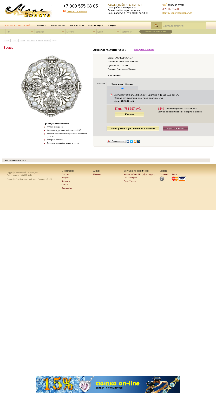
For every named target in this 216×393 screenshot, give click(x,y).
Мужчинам (77, 25)
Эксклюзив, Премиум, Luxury (38, 40)
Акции (112, 25)
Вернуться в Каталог (144, 49)
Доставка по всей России (136, 170)
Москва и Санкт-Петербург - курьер (139, 174)
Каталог (14, 40)
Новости (65, 174)
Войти (165, 13)
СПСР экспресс (130, 177)
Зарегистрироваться (181, 13)
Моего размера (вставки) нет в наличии (133, 128)
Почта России (130, 181)
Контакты (66, 181)
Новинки (97, 174)
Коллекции (95, 25)
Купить (129, 114)
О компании (68, 170)
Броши (22, 40)
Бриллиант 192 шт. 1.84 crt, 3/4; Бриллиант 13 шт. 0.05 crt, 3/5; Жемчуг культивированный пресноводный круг (147, 98)
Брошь (54, 40)
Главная (6, 40)
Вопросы (65, 177)
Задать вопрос (175, 128)
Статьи (65, 184)
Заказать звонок (77, 11)
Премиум (41, 25)
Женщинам (58, 25)
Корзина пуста (176, 4)
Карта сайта (67, 188)
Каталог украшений (17, 25)
